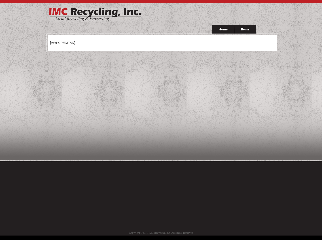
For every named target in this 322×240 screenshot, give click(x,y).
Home (223, 29)
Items (245, 29)
